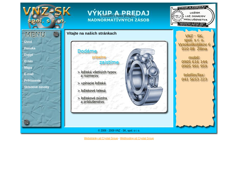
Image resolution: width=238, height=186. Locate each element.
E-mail (29, 74)
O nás (28, 61)
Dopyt (28, 55)
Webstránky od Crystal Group (101, 138)
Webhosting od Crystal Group (137, 138)
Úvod (28, 42)
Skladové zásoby (36, 87)
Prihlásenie (32, 80)
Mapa (28, 67)
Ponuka (29, 48)
